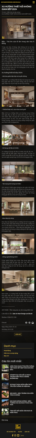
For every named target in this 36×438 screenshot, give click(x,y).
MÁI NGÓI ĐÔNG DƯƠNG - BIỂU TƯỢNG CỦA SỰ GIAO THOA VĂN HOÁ (21, 402)
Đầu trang (5, 420)
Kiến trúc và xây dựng (13, 12)
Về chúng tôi (11, 431)
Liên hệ (18, 334)
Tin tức (4, 12)
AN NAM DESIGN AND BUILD (10, 2)
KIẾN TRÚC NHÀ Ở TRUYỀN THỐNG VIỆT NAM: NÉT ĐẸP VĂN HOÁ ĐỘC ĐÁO (22, 367)
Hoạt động (7, 350)
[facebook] (26, 323)
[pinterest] (29, 323)
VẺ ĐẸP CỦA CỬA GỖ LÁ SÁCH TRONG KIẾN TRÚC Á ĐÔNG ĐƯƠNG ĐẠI (20, 376)
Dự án (20, 431)
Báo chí (6, 356)
